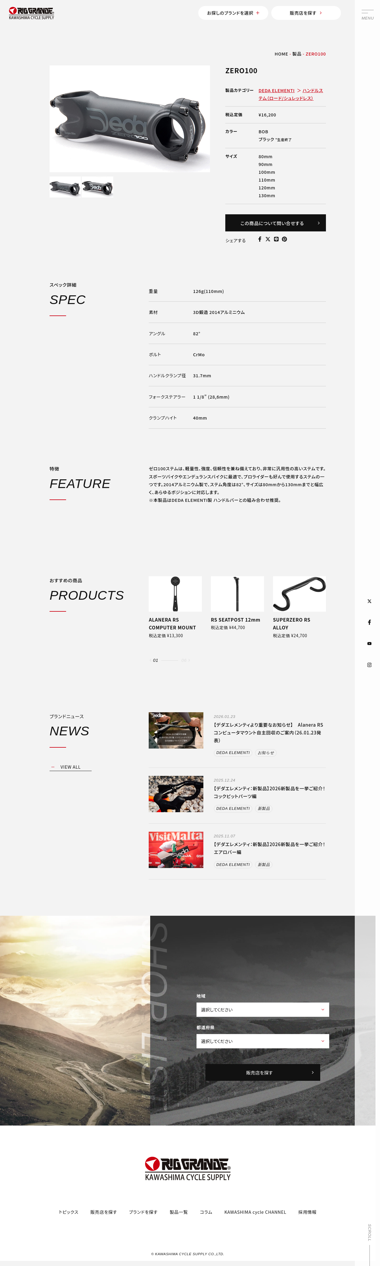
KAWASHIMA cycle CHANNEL (255, 1212)
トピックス (68, 1212)
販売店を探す (306, 13)
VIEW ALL (70, 767)
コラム (206, 1212)
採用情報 (307, 1212)
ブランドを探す (143, 1212)
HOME (281, 53)
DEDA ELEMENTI (277, 90)
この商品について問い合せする (281, 223)
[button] (150, 660)
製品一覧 (179, 1212)
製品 (296, 53)
